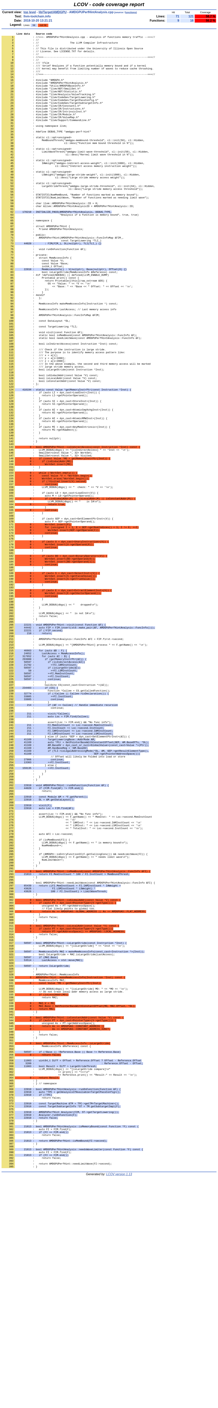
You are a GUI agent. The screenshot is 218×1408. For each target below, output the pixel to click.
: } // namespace (29, 1293)
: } (19, 929)
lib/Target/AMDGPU (52, 12)
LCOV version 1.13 (119, 1401)
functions (130, 12)
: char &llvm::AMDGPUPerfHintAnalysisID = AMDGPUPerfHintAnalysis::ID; (68, 241)
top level (30, 12)
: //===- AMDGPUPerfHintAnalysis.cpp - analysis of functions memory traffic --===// (78, 38)
